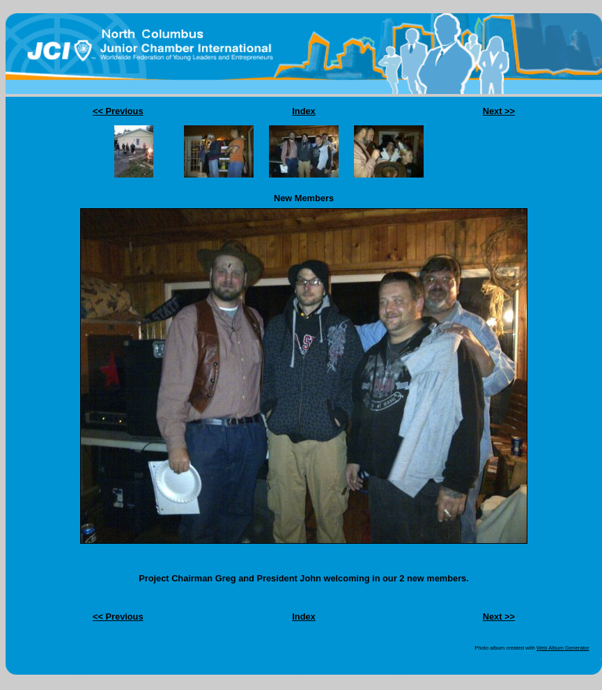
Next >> (499, 111)
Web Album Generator (563, 648)
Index (303, 111)
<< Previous (118, 111)
